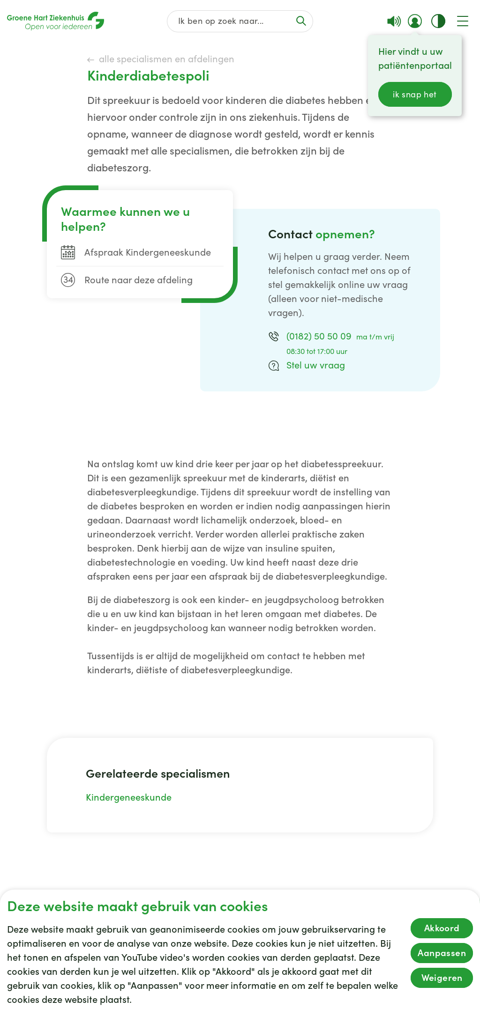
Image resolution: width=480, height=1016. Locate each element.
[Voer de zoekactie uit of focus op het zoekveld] (301, 20)
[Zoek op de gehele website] (240, 21)
